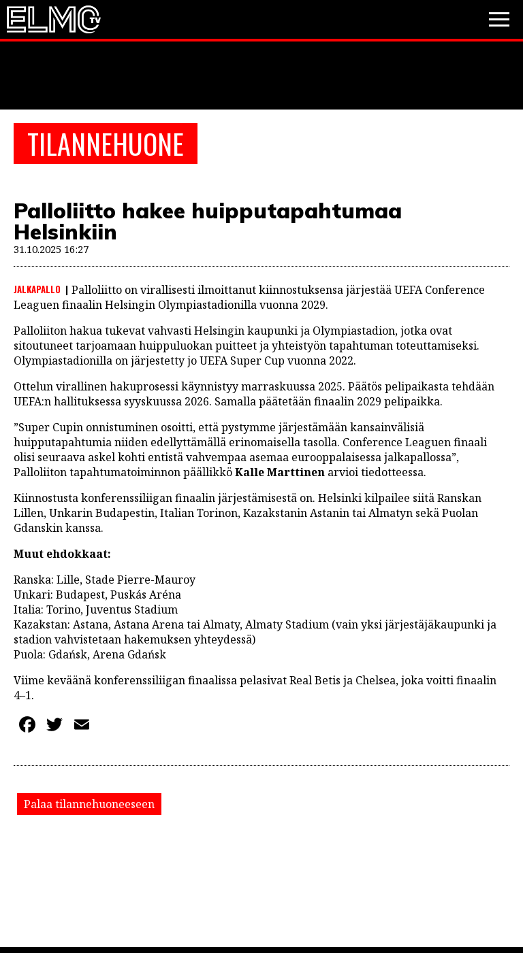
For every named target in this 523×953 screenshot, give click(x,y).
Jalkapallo (37, 289)
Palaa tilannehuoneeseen (89, 804)
